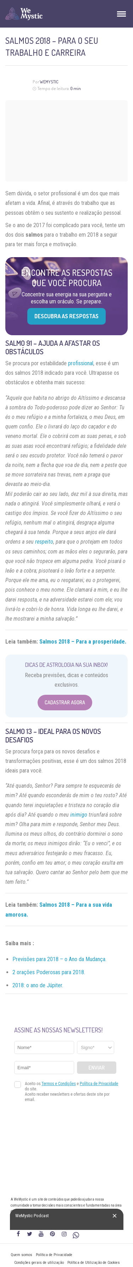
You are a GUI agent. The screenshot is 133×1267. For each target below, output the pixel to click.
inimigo (78, 814)
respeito (44, 541)
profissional (80, 363)
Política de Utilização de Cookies (93, 1262)
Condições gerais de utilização (39, 1262)
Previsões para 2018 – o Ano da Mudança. (59, 959)
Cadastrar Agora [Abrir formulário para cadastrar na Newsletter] (65, 702)
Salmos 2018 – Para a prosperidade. (82, 641)
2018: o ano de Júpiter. (37, 985)
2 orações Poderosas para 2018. (48, 972)
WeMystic (49, 81)
